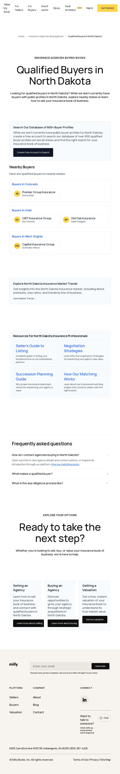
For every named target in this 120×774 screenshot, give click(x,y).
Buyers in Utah (22, 210)
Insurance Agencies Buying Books (46, 36)
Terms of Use (81, 759)
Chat (104, 717)
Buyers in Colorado (25, 184)
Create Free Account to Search (33, 152)
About (37, 697)
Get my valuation (95, 619)
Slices (56, 8)
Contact (38, 712)
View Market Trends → (25, 298)
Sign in (89, 8)
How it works (44, 8)
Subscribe (100, 666)
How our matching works (65, 464)
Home (21, 36)
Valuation (15, 712)
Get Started (107, 8)
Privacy (94, 759)
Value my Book (7, 8)
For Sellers (19, 8)
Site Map (105, 759)
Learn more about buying (64, 623)
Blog (36, 705)
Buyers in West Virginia (27, 236)
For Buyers (32, 8)
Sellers (13, 697)
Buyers (14, 705)
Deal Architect (74, 8)
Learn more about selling (29, 623)
